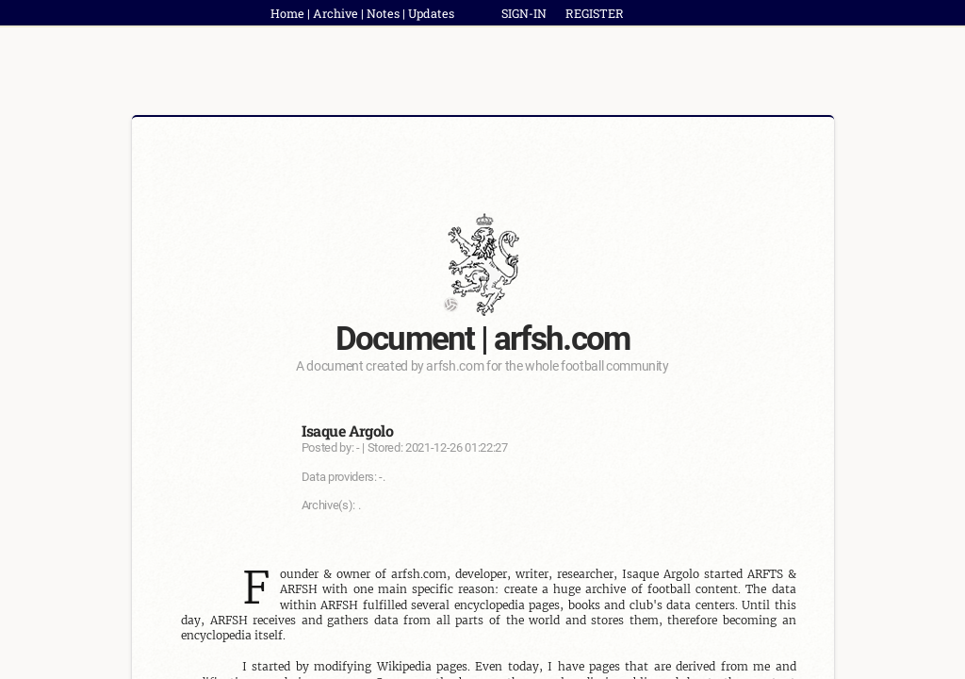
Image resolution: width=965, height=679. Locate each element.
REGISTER (594, 13)
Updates (431, 13)
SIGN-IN (524, 13)
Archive (335, 13)
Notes (383, 13)
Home (287, 13)
